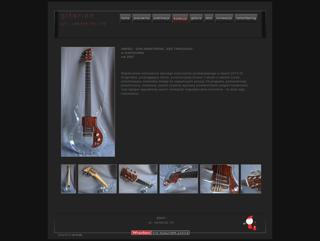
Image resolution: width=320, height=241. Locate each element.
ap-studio (77, 234)
